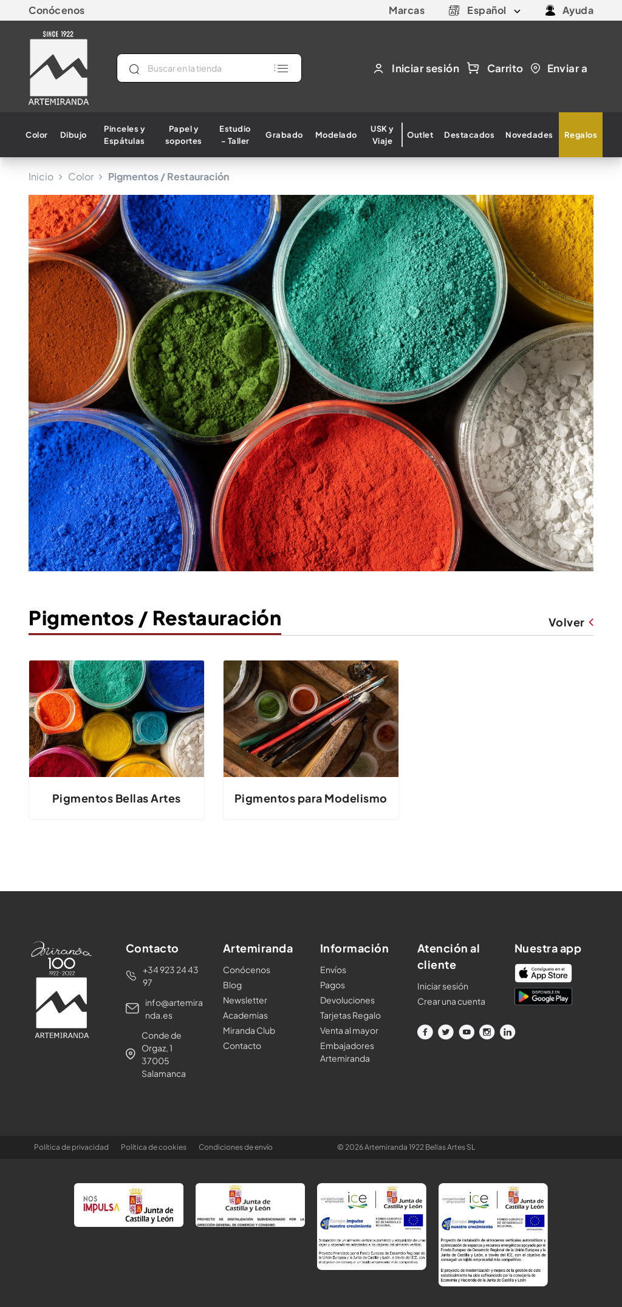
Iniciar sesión (442, 985)
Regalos (581, 135)
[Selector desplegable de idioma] (494, 10)
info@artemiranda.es (174, 1008)
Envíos (333, 969)
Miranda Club (249, 1030)
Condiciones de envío (236, 1147)
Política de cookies (153, 1147)
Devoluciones (347, 999)
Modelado (336, 135)
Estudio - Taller (235, 135)
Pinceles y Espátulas (124, 135)
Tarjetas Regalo (350, 1015)
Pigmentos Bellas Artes (116, 798)
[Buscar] (209, 68)
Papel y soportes (183, 135)
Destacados (469, 135)
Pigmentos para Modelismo (311, 798)
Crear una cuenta (451, 1001)
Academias (245, 1015)
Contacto (242, 1045)
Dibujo (73, 135)
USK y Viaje (382, 135)
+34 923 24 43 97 (171, 976)
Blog (232, 984)
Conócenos (57, 10)
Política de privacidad (71, 1147)
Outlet (420, 135)
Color (37, 135)
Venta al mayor (349, 1030)
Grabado (284, 135)
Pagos (332, 984)
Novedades (529, 135)
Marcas (407, 10)
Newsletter (245, 999)
